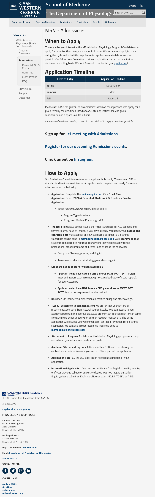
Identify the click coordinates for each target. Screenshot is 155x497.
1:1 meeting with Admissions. (92, 134)
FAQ (24, 81)
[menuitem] (77, 484)
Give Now (7, 487)
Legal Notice (8, 409)
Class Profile (29, 77)
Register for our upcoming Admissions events (85, 146)
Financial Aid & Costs (31, 67)
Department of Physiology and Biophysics (30, 453)
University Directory (12, 493)
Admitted (27, 72)
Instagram (83, 159)
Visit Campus (8, 490)
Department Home (21, 22)
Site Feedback (9, 458)
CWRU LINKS (10, 478)
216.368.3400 (29, 447)
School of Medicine (68, 4)
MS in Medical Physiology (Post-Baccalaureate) (26, 43)
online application (92, 194)
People (96, 22)
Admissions (65, 22)
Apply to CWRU (9, 484)
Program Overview (45, 22)
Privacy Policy (23, 409)
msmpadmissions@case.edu (97, 239)
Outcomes (110, 22)
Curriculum (82, 22)
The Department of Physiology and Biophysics (95, 13)
